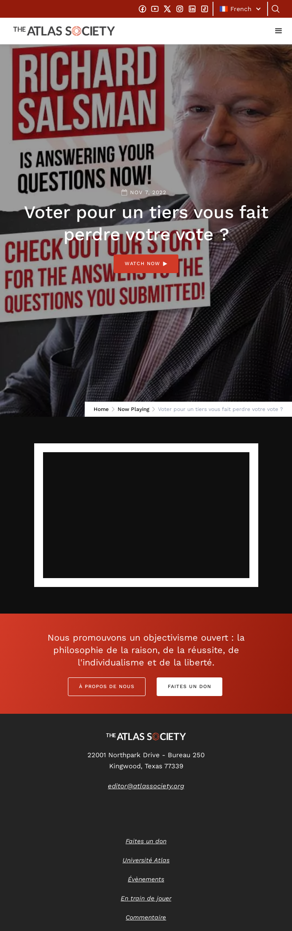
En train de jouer (146, 898)
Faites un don (189, 686)
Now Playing (133, 409)
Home (101, 409)
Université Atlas (146, 860)
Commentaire (146, 917)
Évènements (146, 879)
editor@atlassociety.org (146, 786)
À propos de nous (106, 686)
